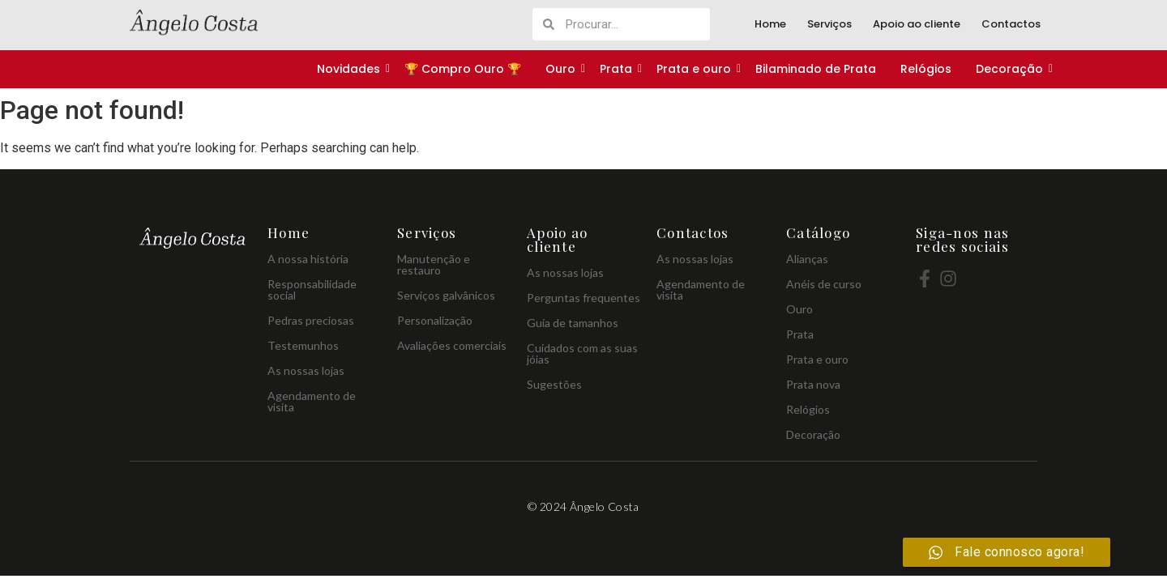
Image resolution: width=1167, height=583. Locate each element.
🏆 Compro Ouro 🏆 (462, 69)
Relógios (925, 69)
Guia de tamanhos (572, 323)
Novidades (350, 69)
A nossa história (307, 259)
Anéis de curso (823, 284)
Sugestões (554, 384)
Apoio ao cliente (916, 24)
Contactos (1011, 24)
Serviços (829, 24)
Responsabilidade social (312, 289)
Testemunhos (303, 345)
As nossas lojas (305, 370)
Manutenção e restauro (433, 264)
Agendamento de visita (311, 401)
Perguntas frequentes (583, 297)
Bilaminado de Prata (815, 69)
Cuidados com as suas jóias (582, 353)
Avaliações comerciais (452, 345)
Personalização (434, 320)
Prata (617, 69)
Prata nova (813, 384)
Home (770, 24)
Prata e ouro (694, 69)
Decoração (1010, 69)
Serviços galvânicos (446, 295)
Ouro (561, 69)
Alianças (807, 259)
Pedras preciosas (310, 320)
